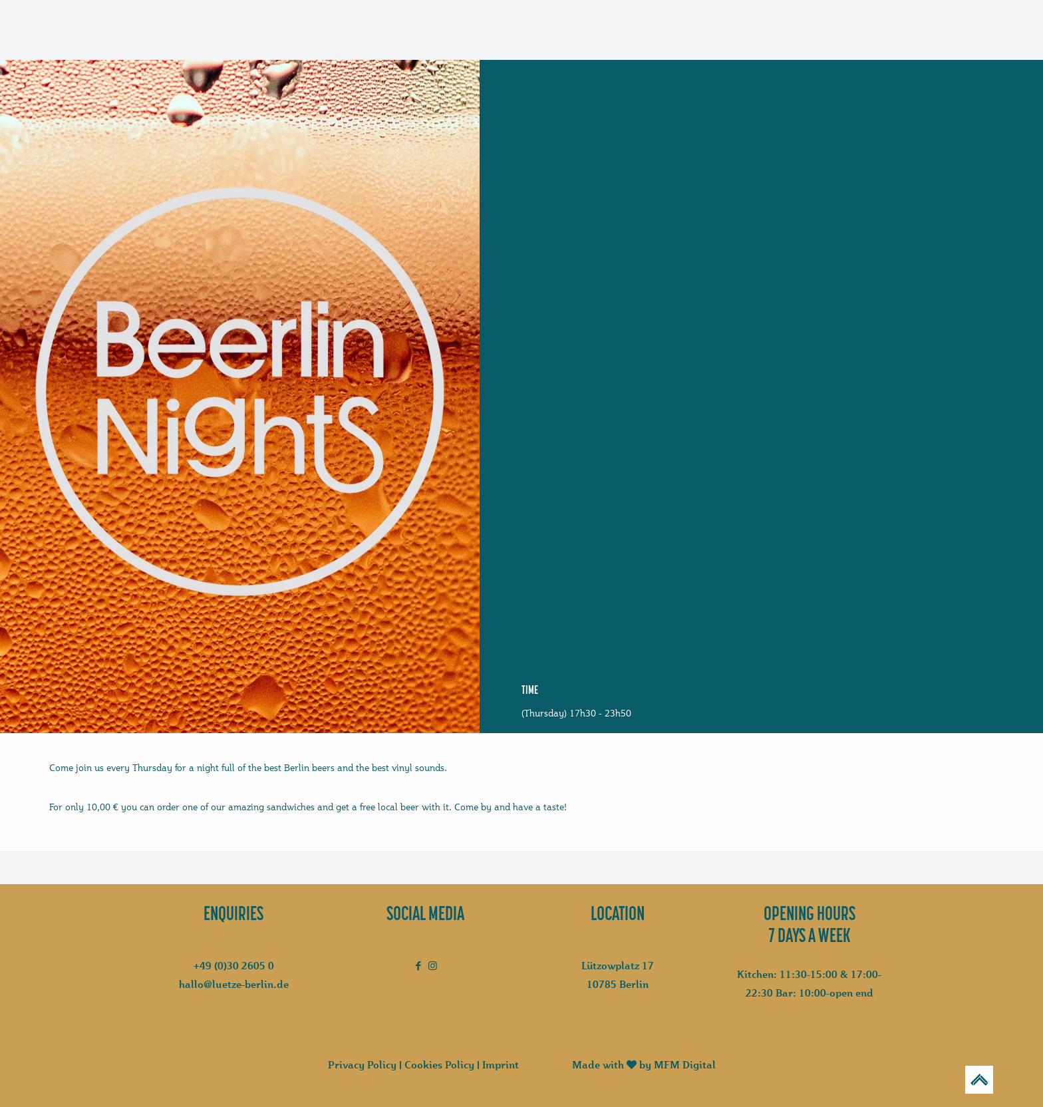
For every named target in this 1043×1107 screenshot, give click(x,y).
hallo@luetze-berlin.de (234, 984)
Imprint (500, 1064)
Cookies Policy (439, 1064)
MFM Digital (685, 1064)
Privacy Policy (362, 1064)
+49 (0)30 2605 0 (234, 965)
